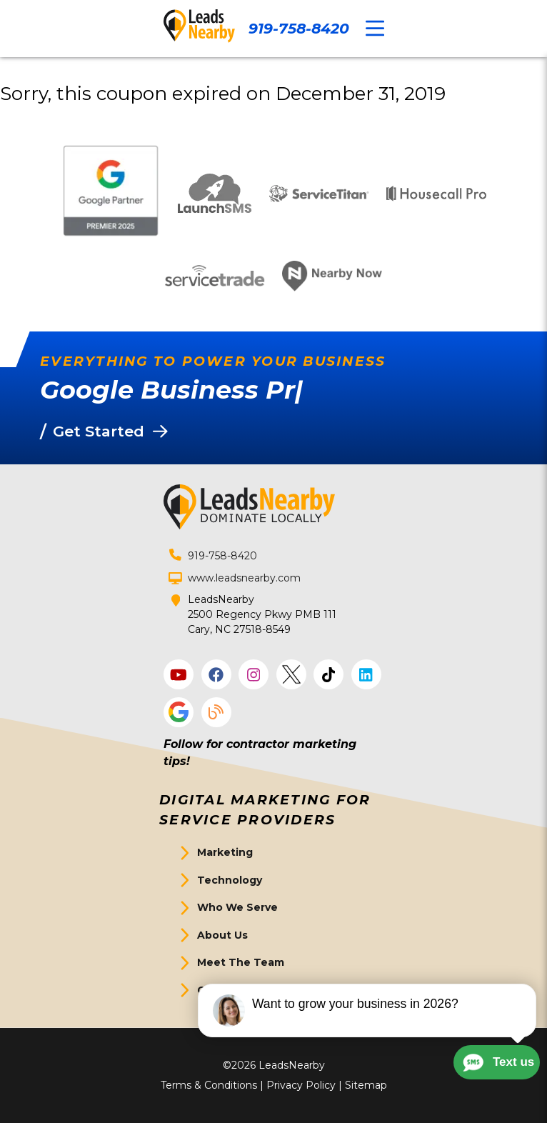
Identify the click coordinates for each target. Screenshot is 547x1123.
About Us (222, 935)
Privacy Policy (301, 1085)
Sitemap (366, 1085)
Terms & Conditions (209, 1085)
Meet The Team (240, 962)
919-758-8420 (299, 28)
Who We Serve (237, 907)
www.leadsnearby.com (244, 578)
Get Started (229, 990)
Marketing (225, 852)
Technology (229, 880)
